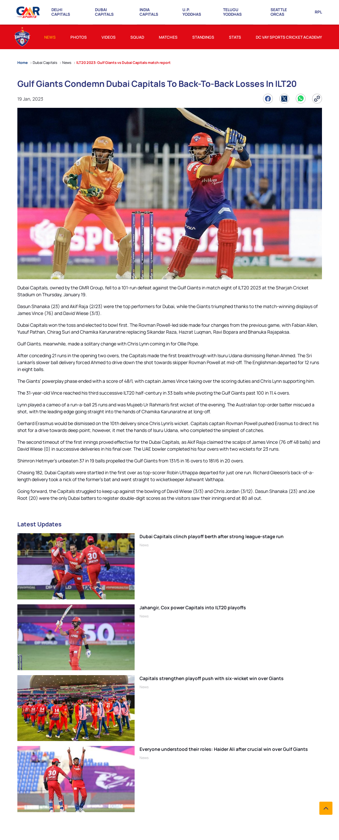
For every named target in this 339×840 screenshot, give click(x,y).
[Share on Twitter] (284, 99)
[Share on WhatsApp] (301, 99)
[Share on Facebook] (268, 99)
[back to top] (325, 808)
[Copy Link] (317, 99)
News (144, 545)
